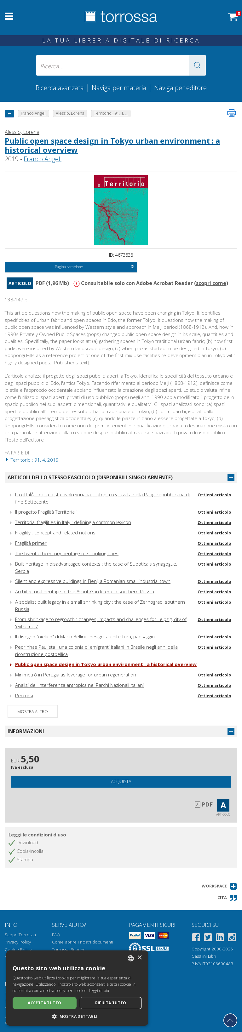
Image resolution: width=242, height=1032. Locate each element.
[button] (197, 65)
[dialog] (77, 988)
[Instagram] (232, 938)
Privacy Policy (18, 942)
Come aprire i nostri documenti (82, 942)
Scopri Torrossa (20, 935)
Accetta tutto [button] (44, 1003)
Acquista (121, 781)
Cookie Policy (18, 949)
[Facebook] (196, 938)
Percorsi (24, 695)
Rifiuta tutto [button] (110, 1003)
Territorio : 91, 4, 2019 (32, 460)
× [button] (139, 957)
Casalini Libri (204, 956)
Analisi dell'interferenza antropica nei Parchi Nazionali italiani (79, 685)
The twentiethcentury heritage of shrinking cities (66, 553)
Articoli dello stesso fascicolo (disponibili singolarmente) (90, 477)
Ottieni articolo (214, 495)
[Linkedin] (220, 938)
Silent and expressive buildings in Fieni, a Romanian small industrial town (92, 581)
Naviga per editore (180, 87)
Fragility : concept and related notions (55, 532)
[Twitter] (208, 938)
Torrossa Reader (68, 949)
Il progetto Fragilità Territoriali (46, 512)
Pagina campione (94, 267)
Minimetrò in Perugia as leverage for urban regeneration (75, 674)
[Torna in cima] (230, 1020)
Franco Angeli (42, 159)
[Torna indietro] (9, 113)
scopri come (211, 283)
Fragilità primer (31, 543)
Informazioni (26, 731)
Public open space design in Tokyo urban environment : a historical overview (112, 145)
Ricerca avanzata (60, 87)
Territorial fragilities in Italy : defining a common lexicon (73, 522)
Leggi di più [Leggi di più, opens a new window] (99, 990)
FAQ (56, 935)
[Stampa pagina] (231, 113)
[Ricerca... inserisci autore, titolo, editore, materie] (121, 65)
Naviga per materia (119, 87)
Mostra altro (32, 711)
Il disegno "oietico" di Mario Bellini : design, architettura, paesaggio (85, 636)
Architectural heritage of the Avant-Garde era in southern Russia (84, 591)
